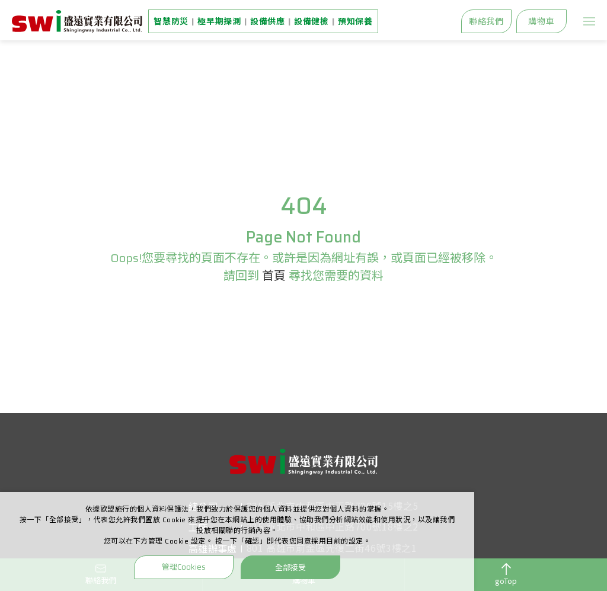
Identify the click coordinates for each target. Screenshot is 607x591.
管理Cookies (184, 567)
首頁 (274, 275)
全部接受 (290, 567)
